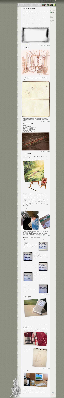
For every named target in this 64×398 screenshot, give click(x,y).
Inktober (51, 23)
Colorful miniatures (27, 153)
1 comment (47, 121)
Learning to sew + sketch (28, 326)
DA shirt (29, 233)
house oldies (26, 231)
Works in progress (52, 20)
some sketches (26, 47)
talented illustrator (39, 193)
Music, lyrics (51, 17)
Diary (24, 4)
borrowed (24, 194)
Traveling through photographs (29, 8)
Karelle (45, 200)
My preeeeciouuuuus (27, 296)
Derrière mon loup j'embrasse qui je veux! (31, 237)
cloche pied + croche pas (28, 123)
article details (42, 45)
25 (50, 12)
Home (19, 4)
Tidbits (51, 21)
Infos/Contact (27, 4)
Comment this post (46, 235)
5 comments (47, 45)
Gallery (21, 4)
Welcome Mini (26, 370)
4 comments (47, 294)
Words (51, 16)
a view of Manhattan (27, 208)
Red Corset (43, 194)
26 (51, 12)
